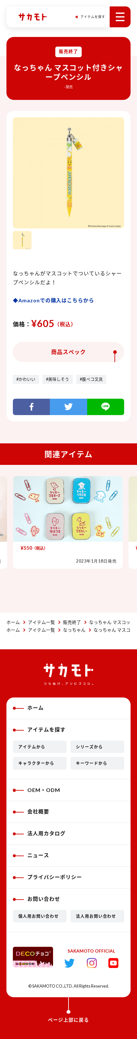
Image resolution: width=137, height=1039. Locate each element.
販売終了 (72, 622)
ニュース (31, 855)
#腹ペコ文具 (91, 379)
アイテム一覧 (41, 622)
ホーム (13, 622)
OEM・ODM (36, 790)
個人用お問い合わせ (38, 916)
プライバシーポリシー (47, 877)
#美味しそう (57, 379)
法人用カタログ (39, 833)
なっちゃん (74, 630)
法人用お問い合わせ (96, 916)
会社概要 (31, 811)
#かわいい (25, 379)
